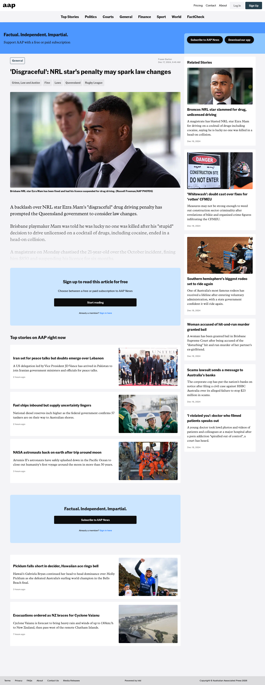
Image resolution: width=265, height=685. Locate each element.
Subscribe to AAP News (205, 40)
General (126, 16)
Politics (91, 16)
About (223, 5)
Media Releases (71, 680)
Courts (108, 16)
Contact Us (53, 680)
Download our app (239, 40)
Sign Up (253, 5)
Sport (161, 16)
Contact (211, 5)
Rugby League (94, 82)
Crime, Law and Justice (26, 82)
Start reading (95, 302)
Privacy (18, 680)
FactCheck (195, 16)
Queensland (73, 82)
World (176, 16)
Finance (144, 16)
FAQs (29, 680)
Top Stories (70, 16)
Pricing (198, 5)
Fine (47, 82)
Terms (7, 680)
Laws (58, 82)
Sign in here (106, 313)
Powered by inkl (133, 680)
